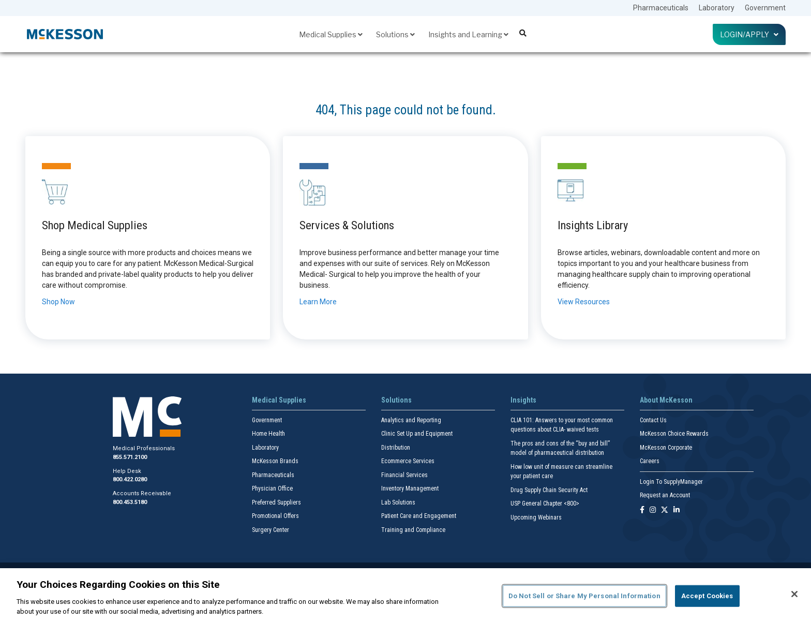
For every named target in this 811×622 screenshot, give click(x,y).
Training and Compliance (413, 530)
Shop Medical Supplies (94, 225)
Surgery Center (270, 530)
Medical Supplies (331, 34)
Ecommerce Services (407, 461)
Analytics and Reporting (411, 420)
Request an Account (665, 495)
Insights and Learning (468, 34)
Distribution (395, 447)
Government (765, 8)
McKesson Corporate (666, 447)
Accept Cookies (707, 596)
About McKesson (666, 400)
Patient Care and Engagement (418, 516)
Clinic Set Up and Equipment (417, 433)
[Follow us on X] (664, 510)
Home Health (268, 433)
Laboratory (716, 8)
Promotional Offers (275, 516)
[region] (405, 595)
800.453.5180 (130, 502)
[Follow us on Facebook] (642, 510)
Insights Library (593, 225)
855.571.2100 (130, 457)
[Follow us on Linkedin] (676, 510)
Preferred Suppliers (276, 502)
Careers (649, 461)
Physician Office (272, 488)
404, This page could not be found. (406, 109)
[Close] (794, 594)
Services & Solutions (346, 225)
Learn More (318, 302)
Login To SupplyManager (671, 481)
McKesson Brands (275, 461)
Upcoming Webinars (536, 517)
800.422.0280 (130, 479)
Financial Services (404, 475)
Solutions (395, 34)
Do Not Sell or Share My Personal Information (584, 596)
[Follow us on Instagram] (653, 510)
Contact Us (653, 420)
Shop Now (58, 302)
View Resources (584, 302)
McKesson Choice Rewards (674, 433)
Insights (523, 400)
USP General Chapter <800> (544, 503)
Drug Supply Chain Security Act (549, 490)
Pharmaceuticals (660, 8)
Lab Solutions (398, 502)
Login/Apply (749, 34)
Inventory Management (410, 488)
